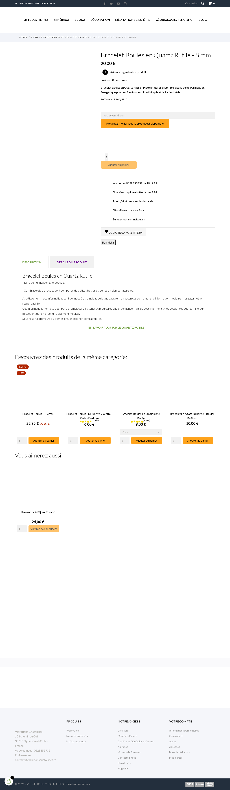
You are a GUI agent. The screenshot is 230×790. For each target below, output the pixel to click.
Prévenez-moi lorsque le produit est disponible (135, 123)
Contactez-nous (127, 757)
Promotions (73, 730)
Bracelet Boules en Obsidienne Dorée (141, 415)
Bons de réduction (179, 752)
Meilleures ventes (76, 741)
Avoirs (172, 741)
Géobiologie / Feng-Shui (174, 19)
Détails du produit (72, 262)
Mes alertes (176, 757)
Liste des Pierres (36, 19)
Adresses (174, 746)
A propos (123, 746)
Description (31, 262)
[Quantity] (22, 440)
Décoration (100, 19)
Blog (203, 19)
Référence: (107, 99)
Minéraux (61, 19)
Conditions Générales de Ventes (136, 741)
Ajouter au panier (118, 164)
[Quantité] (106, 157)
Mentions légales (127, 735)
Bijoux (80, 19)
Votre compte (180, 721)
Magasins (123, 768)
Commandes (176, 735)
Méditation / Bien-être (132, 19)
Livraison (123, 730)
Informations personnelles (184, 730)
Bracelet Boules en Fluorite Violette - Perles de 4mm (89, 415)
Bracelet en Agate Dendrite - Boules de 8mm (192, 415)
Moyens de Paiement (130, 752)
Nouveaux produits (77, 735)
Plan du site (124, 763)
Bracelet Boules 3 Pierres (38, 413)
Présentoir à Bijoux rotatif (38, 511)
